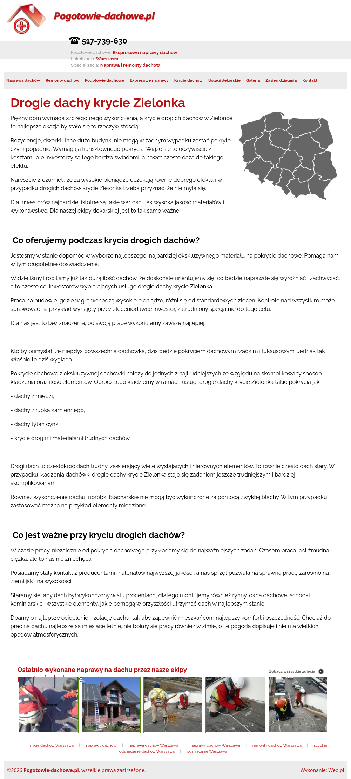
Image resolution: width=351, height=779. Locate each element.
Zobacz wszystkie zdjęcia (292, 671)
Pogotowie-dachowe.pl (51, 770)
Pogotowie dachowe (104, 80)
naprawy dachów (101, 745)
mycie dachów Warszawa (51, 745)
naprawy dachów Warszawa (215, 745)
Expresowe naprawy (149, 80)
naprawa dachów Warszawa (153, 745)
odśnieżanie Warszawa (207, 751)
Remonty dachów (62, 80)
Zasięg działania (281, 80)
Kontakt (309, 80)
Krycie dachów (188, 80)
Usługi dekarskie (224, 80)
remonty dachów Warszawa (277, 745)
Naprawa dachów (23, 80)
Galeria (253, 80)
